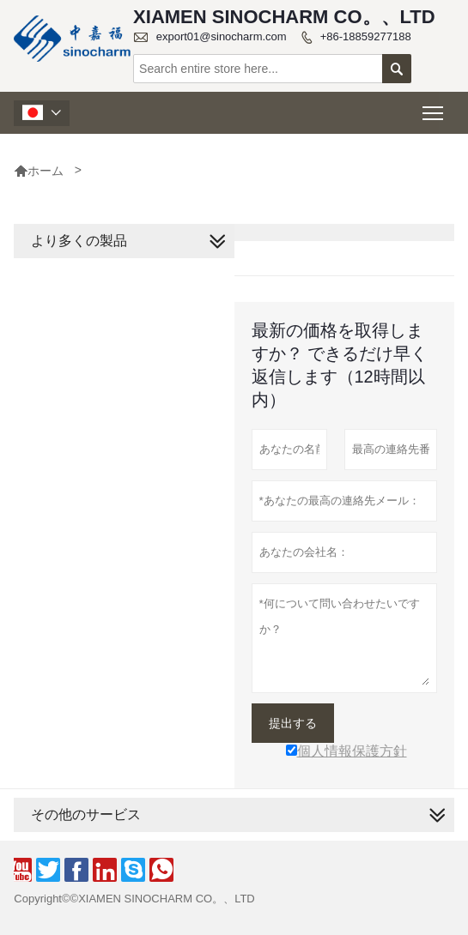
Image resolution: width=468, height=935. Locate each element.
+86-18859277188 (365, 36)
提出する (293, 723)
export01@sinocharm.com (221, 36)
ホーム (39, 171)
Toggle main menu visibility (434, 107)
